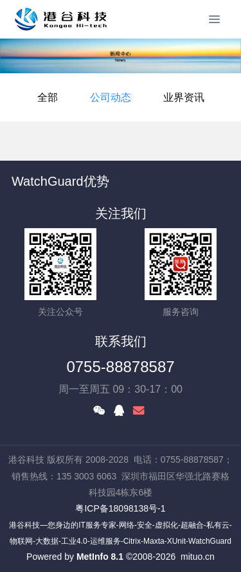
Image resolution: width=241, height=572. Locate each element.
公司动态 (110, 97)
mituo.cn (198, 556)
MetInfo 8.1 (99, 556)
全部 (47, 97)
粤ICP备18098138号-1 (120, 508)
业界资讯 (183, 97)
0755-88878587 (120, 366)
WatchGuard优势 (60, 181)
